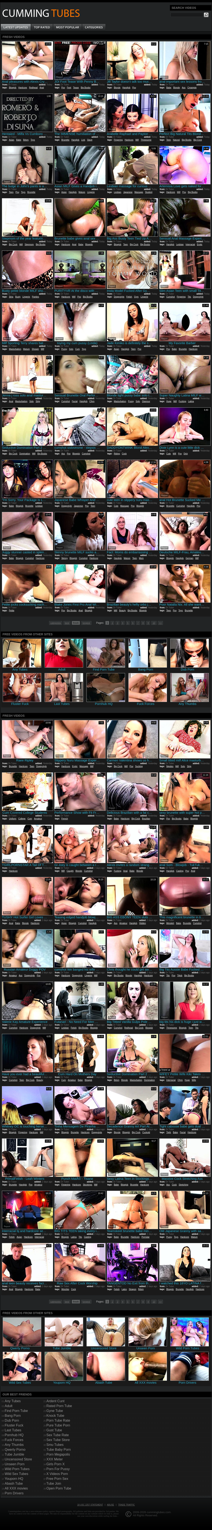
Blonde (117, 87)
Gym (136, 297)
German (189, 558)
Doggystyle (119, 297)
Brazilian (146, 819)
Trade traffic (126, 1505)
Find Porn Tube (16, 1411)
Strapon (132, 1289)
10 (154, 623)
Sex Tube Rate (57, 1435)
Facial (74, 401)
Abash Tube (14, 1483)
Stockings (87, 1185)
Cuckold (146, 1132)
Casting (179, 871)
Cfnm (92, 401)
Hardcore (22, 87)
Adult (8, 1406)
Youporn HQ (14, 1478)
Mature (81, 192)
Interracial (190, 244)
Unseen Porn (14, 1464)
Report (7, 77)
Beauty (122, 610)
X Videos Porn (57, 1474)
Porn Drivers (14, 1493)
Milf (137, 140)
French (64, 819)
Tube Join (53, 1483)
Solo (71, 349)
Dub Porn (12, 1420)
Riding (117, 454)
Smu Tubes (54, 1444)
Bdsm (26, 140)
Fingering (118, 140)
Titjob (179, 975)
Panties (35, 297)
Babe (168, 87)
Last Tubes (13, 1430)
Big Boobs (86, 87)
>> (160, 623)
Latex (124, 1289)
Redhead (33, 87)
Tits (189, 297)
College (21, 819)
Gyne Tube (54, 1411)
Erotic (199, 244)
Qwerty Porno (15, 1449)
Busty (17, 297)
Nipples (169, 766)
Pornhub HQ (14, 1435)
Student (148, 192)
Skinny (64, 558)
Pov (63, 87)
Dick (186, 454)
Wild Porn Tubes (17, 1469)
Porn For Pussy (58, 1469)
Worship (65, 1289)
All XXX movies (16, 1488)
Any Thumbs (14, 1444)
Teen (168, 140)
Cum (77, 349)
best (67, 623)
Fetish (129, 297)
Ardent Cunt (55, 1401)
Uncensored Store (18, 1459)
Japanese (127, 192)
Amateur (38, 819)
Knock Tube (55, 1415)
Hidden (142, 923)
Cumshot (170, 297)
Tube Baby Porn (58, 1449)
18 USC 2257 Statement (90, 1505)
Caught (70, 871)
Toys (33, 140)
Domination (24, 454)
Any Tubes (13, 1401)
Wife (194, 1080)
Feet (69, 87)
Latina (191, 401)
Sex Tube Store (58, 1440)
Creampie (192, 87)
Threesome (146, 140)
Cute (168, 454)
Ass (184, 87)
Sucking (139, 766)
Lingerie (91, 192)
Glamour (146, 401)
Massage (138, 192)
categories (55, 623)
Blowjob (12, 87)
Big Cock (197, 140)
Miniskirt (170, 923)
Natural (176, 140)
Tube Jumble (14, 1454)
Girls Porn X (55, 1464)
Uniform (12, 819)
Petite (11, 610)
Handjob (126, 87)
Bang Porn (13, 1415)
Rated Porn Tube (59, 1406)
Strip (11, 297)
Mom (141, 558)
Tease (76, 87)
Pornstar (146, 1237)
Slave (89, 140)
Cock (124, 454)
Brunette (65, 140)
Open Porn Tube (58, 1488)
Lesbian (117, 192)
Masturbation (15, 349)
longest (86, 623)
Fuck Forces (14, 1440)
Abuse (110, 1505)
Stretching (183, 1185)
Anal (42, 87)
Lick (83, 140)
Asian (11, 140)
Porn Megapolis (58, 1454)
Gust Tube (54, 1430)
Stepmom (29, 244)
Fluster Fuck (14, 1425)
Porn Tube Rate (58, 1420)
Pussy (64, 349)
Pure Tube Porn (58, 1425)
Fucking (182, 401)
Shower (35, 349)
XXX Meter (54, 1459)
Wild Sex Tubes (16, 1474)
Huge (168, 401)
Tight (168, 1132)
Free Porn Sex (57, 1478)
